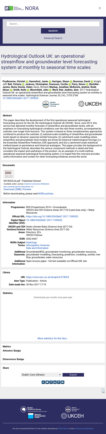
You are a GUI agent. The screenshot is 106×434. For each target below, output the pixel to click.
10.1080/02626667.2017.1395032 (21, 98)
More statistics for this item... (53, 338)
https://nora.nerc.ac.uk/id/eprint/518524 (47, 277)
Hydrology (31, 242)
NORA (32, 8)
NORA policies (45, 193)
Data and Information (37, 248)
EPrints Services (63, 429)
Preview (27, 189)
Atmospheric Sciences (38, 245)
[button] (103, 391)
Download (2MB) (12, 189)
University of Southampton (83, 429)
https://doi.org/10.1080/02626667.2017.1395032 (52, 216)
